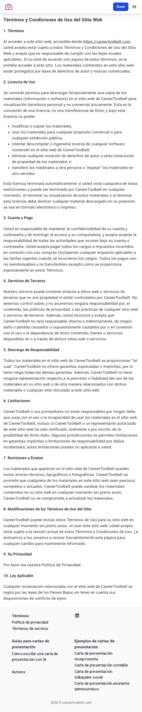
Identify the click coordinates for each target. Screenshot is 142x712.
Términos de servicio (30, 628)
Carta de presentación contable (101, 665)
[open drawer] (134, 7)
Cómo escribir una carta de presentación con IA (35, 657)
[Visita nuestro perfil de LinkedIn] (102, 616)
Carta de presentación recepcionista (93, 656)
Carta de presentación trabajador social (93, 674)
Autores (18, 672)
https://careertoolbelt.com (106, 41)
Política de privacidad (30, 622)
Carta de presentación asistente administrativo (102, 686)
